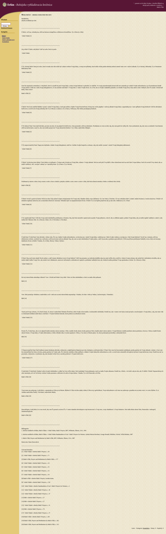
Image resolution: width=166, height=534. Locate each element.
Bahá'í (4, 36)
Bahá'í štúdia (6, 38)
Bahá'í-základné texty (8, 40)
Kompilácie (5, 42)
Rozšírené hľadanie (6, 28)
